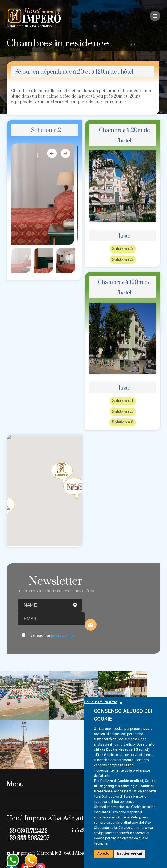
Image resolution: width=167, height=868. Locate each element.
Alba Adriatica (40, 26)
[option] (43, 194)
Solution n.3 (123, 259)
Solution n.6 (123, 422)
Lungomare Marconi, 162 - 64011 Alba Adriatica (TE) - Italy (69, 796)
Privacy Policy (19, 851)
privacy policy (63, 634)
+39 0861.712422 (27, 774)
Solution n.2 (123, 248)
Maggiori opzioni (129, 853)
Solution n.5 (123, 411)
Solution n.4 (123, 400)
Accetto (103, 853)
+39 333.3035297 (28, 781)
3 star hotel (16, 26)
